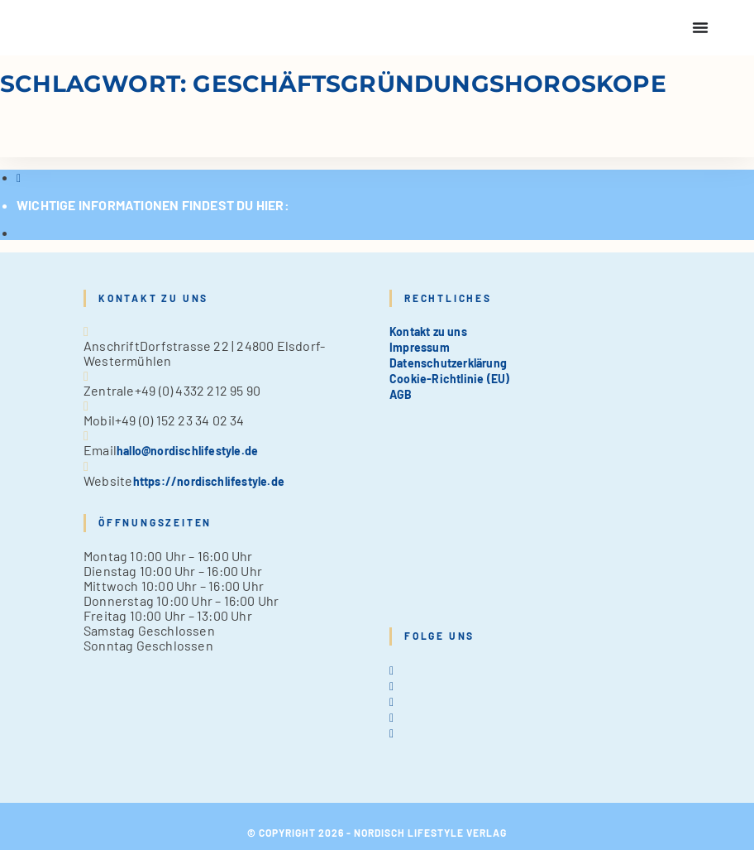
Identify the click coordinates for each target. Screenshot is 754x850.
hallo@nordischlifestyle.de (187, 451)
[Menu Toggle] (700, 27)
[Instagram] (391, 701)
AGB (401, 394)
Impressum (419, 347)
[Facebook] (391, 686)
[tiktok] (391, 733)
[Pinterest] (391, 717)
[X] (391, 670)
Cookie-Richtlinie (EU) (449, 379)
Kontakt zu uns (428, 331)
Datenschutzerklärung (448, 363)
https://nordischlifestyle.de (209, 481)
